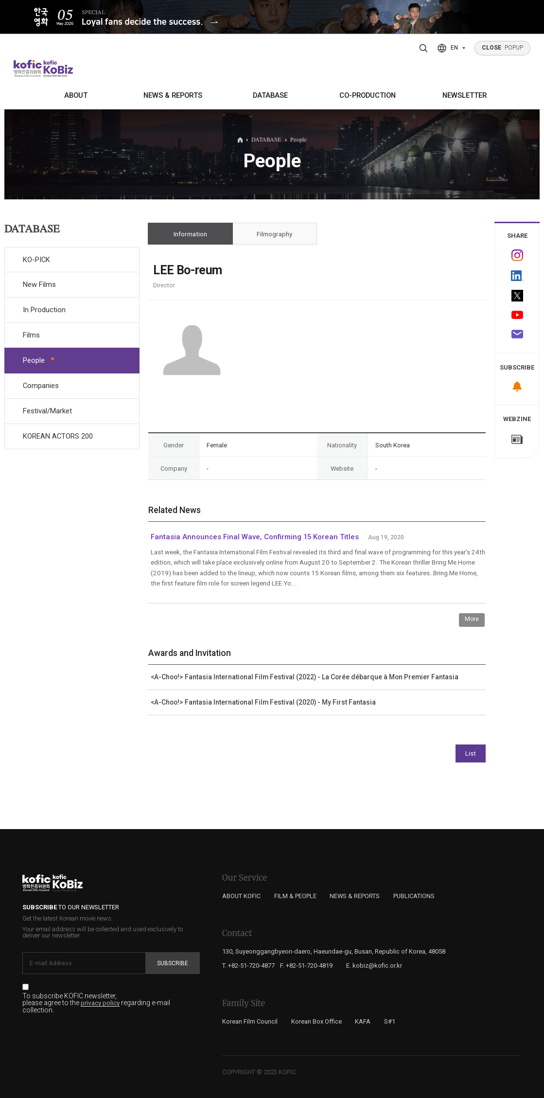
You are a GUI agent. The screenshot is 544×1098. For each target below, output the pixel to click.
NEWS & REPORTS (172, 95)
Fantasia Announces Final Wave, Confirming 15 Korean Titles (255, 536)
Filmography (274, 234)
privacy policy (100, 1003)
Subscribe (172, 963)
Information (190, 234)
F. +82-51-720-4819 (306, 965)
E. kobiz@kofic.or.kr (374, 965)
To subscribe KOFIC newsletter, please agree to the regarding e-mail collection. (96, 1003)
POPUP (503, 47)
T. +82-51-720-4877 (248, 965)
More (472, 619)
